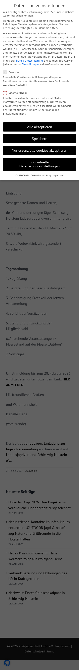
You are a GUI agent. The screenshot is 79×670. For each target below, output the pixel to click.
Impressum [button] (58, 173)
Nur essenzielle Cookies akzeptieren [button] (39, 148)
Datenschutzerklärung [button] (41, 173)
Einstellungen (30, 62)
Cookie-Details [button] (22, 173)
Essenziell (13, 70)
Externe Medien (17, 91)
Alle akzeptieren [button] (39, 125)
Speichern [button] (39, 137)
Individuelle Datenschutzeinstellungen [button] (39, 162)
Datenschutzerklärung (29, 58)
